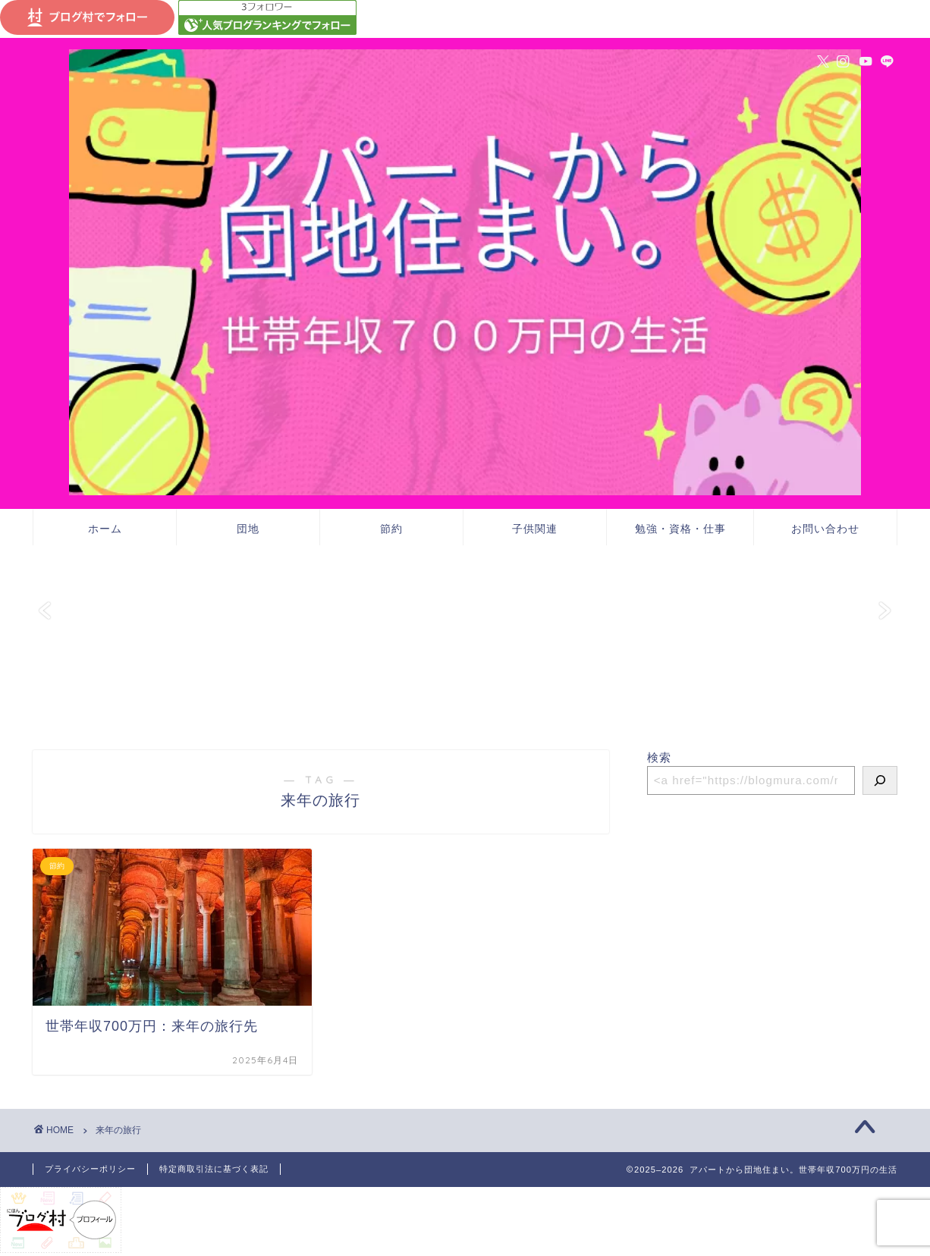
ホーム (105, 528)
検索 (659, 757)
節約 (391, 528)
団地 (248, 528)
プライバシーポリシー (90, 1168)
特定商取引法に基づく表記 (214, 1168)
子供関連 (535, 528)
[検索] (879, 780)
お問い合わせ (825, 528)
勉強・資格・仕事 (680, 528)
